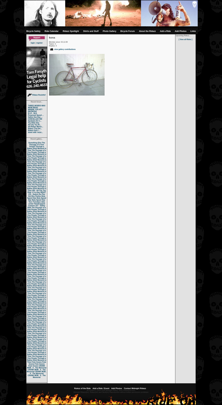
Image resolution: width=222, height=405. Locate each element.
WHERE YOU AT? (35, 109)
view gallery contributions (63, 49)
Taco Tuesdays (34, 202)
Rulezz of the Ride (82, 388)
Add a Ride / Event (101, 388)
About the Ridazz (147, 31)
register (39, 43)
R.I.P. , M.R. (32, 113)
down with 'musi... (35, 132)
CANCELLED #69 (35, 119)
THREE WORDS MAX (36, 106)
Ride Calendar (52, 31)
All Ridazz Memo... (35, 127)
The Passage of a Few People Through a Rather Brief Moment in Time (36, 146)
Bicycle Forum (127, 31)
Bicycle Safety (33, 31)
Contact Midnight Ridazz (135, 388)
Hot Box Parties (34, 196)
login (33, 43)
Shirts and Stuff (91, 31)
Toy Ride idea (33, 123)
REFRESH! (32, 111)
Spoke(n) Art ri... (34, 121)
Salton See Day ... (35, 117)
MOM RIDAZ (33, 108)
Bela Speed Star (36, 197)
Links (193, 31)
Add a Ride (165, 31)
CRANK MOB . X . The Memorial (36, 367)
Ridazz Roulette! (37, 95)
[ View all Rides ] (185, 39)
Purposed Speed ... (36, 115)
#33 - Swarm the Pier (36, 194)
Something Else (34, 143)
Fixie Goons (37, 362)
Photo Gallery (109, 31)
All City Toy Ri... (34, 125)
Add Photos (180, 31)
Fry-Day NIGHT (39, 192)
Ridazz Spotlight (71, 31)
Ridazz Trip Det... (35, 129)
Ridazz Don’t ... (34, 130)
